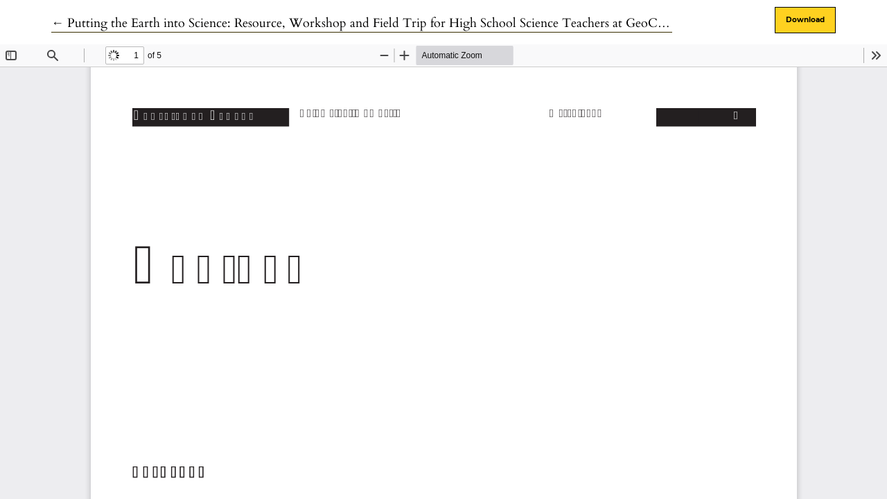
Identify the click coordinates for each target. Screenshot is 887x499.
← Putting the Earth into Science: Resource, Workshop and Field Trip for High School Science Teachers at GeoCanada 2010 (384, 23)
